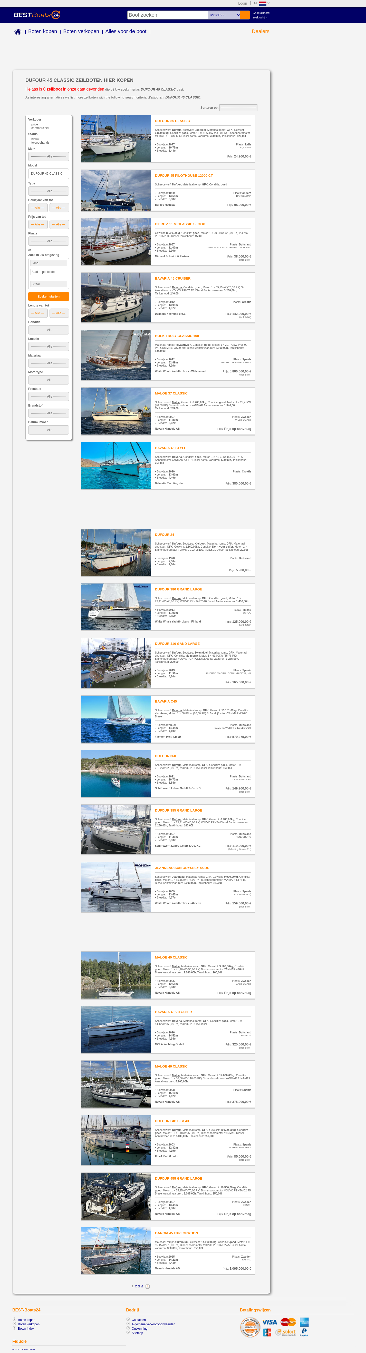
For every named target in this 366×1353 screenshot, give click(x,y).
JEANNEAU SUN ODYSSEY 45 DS (182, 868)
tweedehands (40, 142)
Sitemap (137, 1333)
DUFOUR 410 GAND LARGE (177, 644)
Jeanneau (178, 876)
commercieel (40, 128)
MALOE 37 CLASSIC (171, 393)
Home (17, 32)
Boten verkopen (81, 31)
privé (34, 124)
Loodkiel (200, 129)
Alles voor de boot (125, 31)
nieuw (35, 139)
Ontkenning (139, 1328)
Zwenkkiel (201, 652)
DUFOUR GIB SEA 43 (172, 1121)
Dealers (260, 31)
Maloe (176, 402)
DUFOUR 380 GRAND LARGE (178, 589)
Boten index (26, 1328)
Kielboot (200, 543)
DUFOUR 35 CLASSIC (172, 121)
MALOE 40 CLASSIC (171, 957)
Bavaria (177, 287)
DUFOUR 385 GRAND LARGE (178, 810)
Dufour (176, 129)
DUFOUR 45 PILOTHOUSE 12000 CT (184, 175)
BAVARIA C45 (166, 701)
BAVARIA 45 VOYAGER (173, 1012)
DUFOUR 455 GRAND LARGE (178, 1178)
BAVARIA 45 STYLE (170, 448)
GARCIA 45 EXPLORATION (176, 1233)
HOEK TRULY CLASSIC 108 (177, 336)
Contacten (139, 1320)
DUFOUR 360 (165, 756)
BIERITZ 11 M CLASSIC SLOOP (180, 224)
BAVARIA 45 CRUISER (173, 278)
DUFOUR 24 (164, 535)
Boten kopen (42, 31)
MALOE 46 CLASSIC (171, 1066)
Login (242, 3)
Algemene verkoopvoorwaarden (153, 1324)
